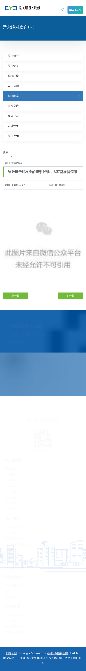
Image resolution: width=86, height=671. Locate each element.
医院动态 (13, 95)
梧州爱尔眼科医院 (57, 653)
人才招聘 (13, 85)
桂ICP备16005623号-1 (40, 657)
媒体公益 (13, 115)
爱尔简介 (13, 55)
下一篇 (70, 295)
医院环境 (13, 75)
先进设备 (13, 125)
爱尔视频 (13, 135)
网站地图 (11, 653)
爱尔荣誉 (13, 65)
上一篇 (15, 295)
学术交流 (13, 105)
